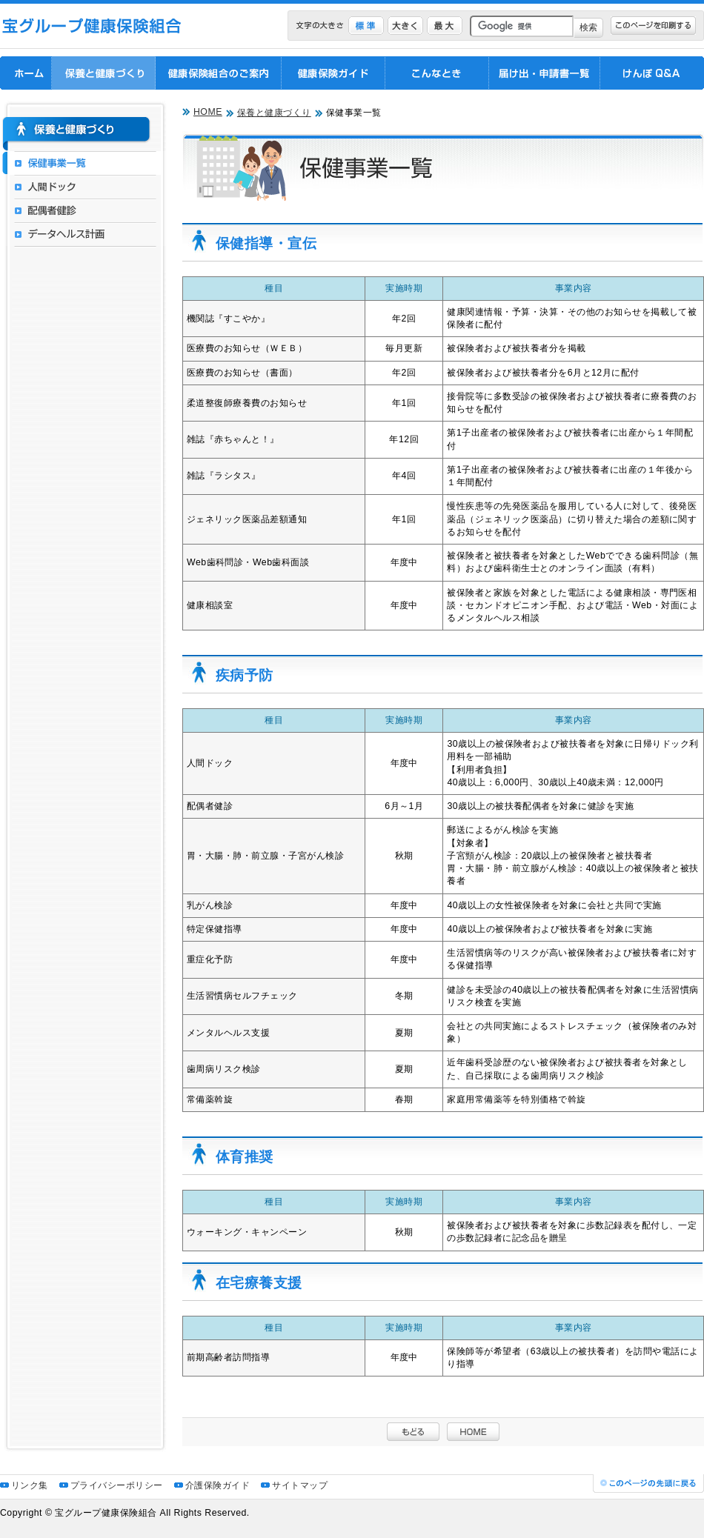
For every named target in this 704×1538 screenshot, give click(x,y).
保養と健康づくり (274, 112)
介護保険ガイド (217, 1485)
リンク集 (29, 1485)
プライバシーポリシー (116, 1485)
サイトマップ (300, 1485)
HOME (207, 112)
